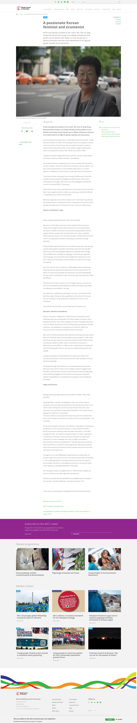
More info (45, 721)
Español (118, 24)
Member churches (59, 9)
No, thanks (119, 719)
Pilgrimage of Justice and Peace (110, 136)
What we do (80, 9)
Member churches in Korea (52, 501)
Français (118, 19)
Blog (114, 9)
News (67, 9)
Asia (102, 122)
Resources (97, 9)
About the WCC (48, 9)
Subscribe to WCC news (25, 143)
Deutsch (118, 22)
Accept (110, 719)
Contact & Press (106, 9)
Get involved (88, 9)
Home (16, 14)
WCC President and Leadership (53, 506)
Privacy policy (28, 533)
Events (73, 9)
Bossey (119, 9)
